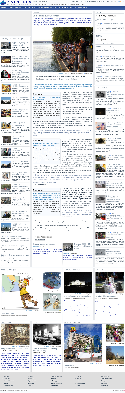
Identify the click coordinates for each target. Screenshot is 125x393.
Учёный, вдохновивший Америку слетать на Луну (45, 350)
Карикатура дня (8, 385)
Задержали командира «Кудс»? (19, 212)
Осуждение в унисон (15, 236)
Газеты (6, 383)
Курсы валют (32, 381)
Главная (6, 376)
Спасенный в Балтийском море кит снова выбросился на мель (113, 252)
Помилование (23, 161)
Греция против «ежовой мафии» (113, 139)
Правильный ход (108, 47)
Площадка (55, 381)
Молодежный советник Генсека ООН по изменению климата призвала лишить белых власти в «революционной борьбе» (46, 196)
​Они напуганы (23, 97)
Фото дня (103, 381)
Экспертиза (104, 385)
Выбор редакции (87, 294)
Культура (30, 378)
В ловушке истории (109, 56)
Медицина (31, 383)
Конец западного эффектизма (20, 185)
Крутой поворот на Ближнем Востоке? (18, 199)
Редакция (79, 381)
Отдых (54, 378)
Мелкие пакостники (18, 137)
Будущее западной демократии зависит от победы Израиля (46, 144)
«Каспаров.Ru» (40, 239)
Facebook (74, 253)
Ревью (78, 378)
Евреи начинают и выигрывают (20, 85)
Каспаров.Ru (88, 73)
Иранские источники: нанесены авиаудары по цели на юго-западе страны (113, 198)
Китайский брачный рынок (106, 296)
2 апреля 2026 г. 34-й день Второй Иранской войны (20, 43)
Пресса (79, 376)
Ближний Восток (9, 381)
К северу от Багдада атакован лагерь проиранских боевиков (114, 166)
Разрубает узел (7, 313)
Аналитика (7, 378)
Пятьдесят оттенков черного (112, 76)
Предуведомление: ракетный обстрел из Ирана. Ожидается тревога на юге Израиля (115, 125)
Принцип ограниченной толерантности (46, 98)
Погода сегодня (57, 383)
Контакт (30, 376)
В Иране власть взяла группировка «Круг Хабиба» (20, 72)
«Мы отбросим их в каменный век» (78, 296)
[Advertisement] (15, 23)
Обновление (69, 366)
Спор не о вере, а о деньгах (43, 244)
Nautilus (42, 247)
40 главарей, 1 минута (16, 246)
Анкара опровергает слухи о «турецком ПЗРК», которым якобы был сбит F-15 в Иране (115, 217)
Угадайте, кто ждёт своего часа (20, 110)
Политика (55, 385)
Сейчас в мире (81, 383)
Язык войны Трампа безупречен (19, 173)
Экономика (104, 383)
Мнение (30, 385)
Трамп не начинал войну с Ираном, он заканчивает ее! (20, 123)
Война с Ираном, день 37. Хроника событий (115, 156)
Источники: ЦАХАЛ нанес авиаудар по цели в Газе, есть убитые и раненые (115, 93)
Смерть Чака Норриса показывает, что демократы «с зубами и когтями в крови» (20, 59)
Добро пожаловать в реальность (15, 349)
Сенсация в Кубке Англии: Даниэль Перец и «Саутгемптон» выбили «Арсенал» (115, 235)
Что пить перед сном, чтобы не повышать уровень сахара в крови (86, 4)
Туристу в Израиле (106, 378)
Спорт (78, 385)
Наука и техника (57, 376)
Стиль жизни (105, 376)
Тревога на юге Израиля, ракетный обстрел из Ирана (114, 110)
